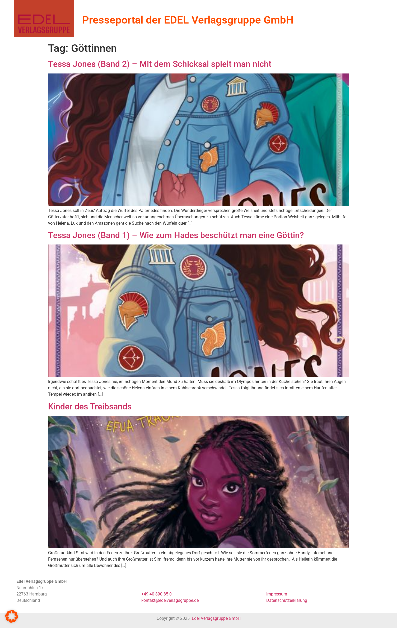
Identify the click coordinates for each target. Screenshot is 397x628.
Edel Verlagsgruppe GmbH (216, 618)
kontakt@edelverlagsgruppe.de (170, 600)
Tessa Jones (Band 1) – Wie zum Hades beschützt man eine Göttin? (176, 235)
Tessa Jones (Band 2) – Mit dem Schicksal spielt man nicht (160, 64)
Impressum (276, 594)
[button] (11, 616)
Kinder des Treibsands (90, 406)
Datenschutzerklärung (286, 600)
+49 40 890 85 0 (156, 594)
